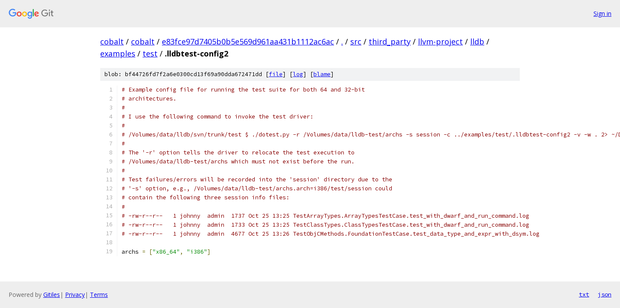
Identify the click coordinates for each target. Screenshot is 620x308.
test (150, 53)
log (298, 74)
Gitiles (51, 294)
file (276, 74)
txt (584, 294)
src (355, 41)
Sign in (602, 13)
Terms (99, 294)
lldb (477, 41)
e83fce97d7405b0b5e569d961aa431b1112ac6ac (248, 41)
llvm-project (440, 41)
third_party (390, 41)
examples (117, 53)
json (604, 294)
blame (322, 74)
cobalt (112, 41)
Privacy (75, 294)
